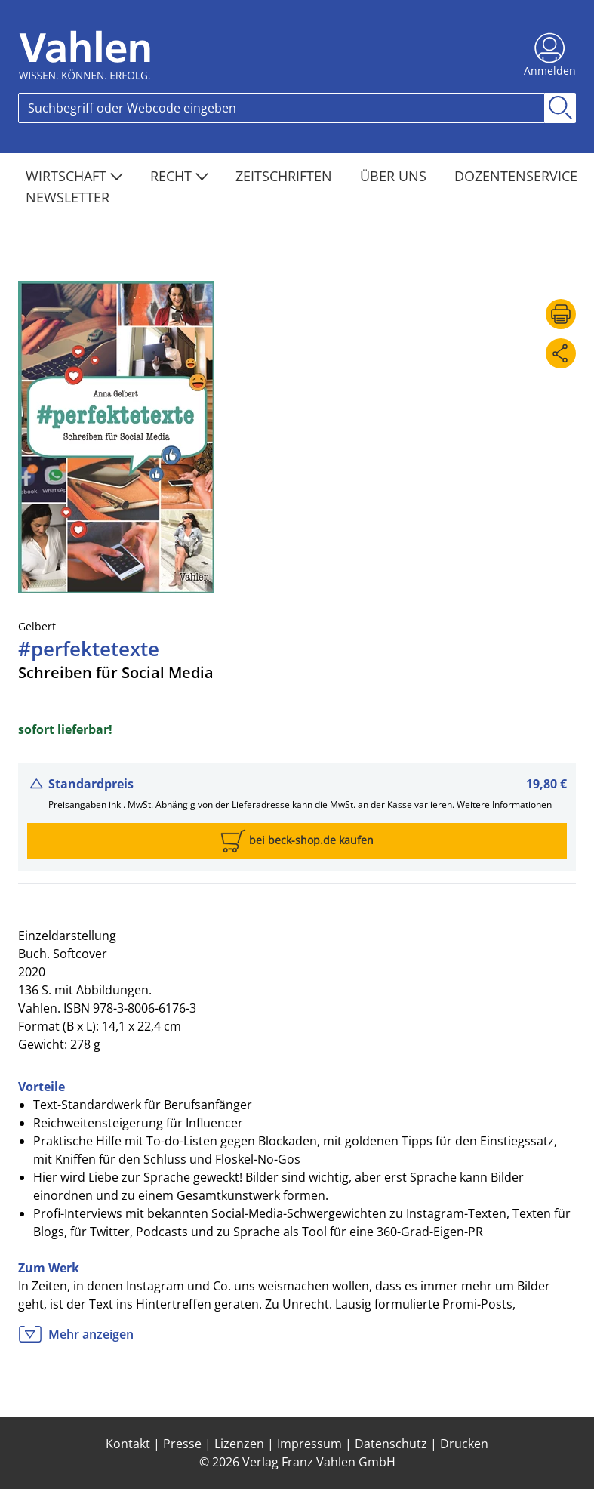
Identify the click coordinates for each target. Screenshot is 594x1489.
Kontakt (128, 1443)
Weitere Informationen (504, 804)
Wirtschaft (74, 176)
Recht (179, 176)
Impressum (309, 1443)
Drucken (464, 1443)
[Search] (281, 108)
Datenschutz (391, 1443)
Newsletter (67, 197)
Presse (182, 1443)
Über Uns (395, 176)
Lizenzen (239, 1443)
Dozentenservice (515, 176)
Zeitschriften (285, 176)
